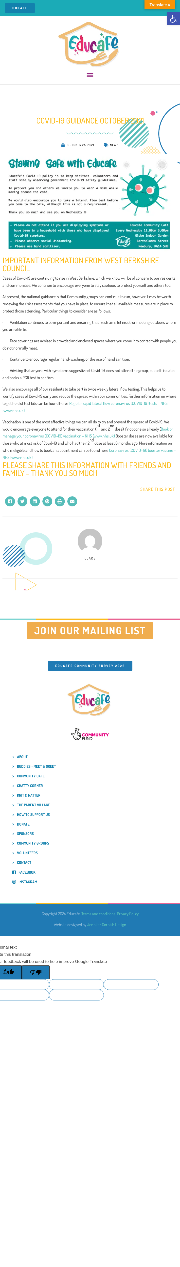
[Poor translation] (36, 972)
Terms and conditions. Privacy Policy (110, 913)
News (114, 145)
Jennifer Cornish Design (106, 924)
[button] (173, 18)
